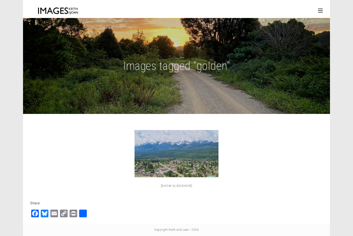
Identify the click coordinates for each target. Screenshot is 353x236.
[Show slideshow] (176, 186)
